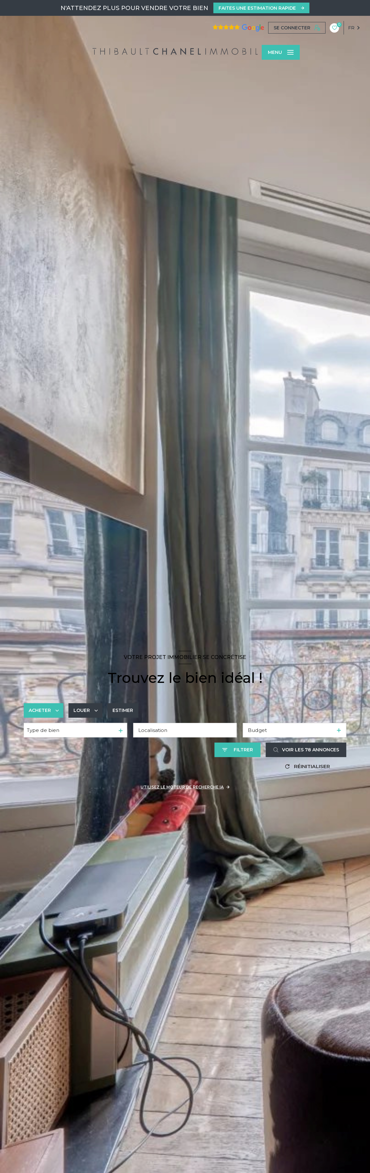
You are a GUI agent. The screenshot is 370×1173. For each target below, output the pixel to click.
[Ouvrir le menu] (281, 52)
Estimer (122, 710)
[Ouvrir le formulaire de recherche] (238, 750)
